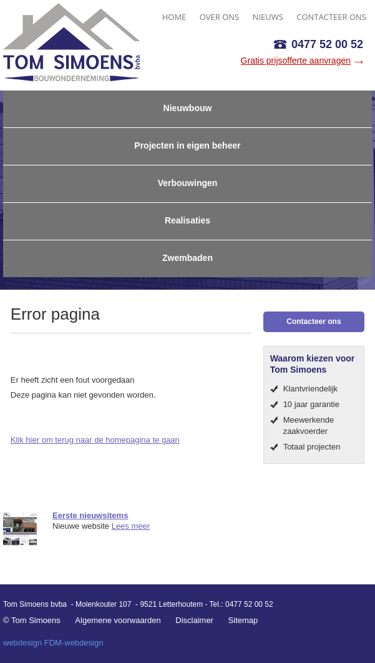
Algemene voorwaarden (117, 620)
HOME (174, 17)
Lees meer (131, 526)
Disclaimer (194, 620)
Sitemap (243, 620)
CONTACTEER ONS (331, 17)
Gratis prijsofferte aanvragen (296, 61)
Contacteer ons (313, 321)
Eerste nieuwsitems (90, 515)
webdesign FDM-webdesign (53, 642)
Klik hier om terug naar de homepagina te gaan (95, 439)
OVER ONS (220, 17)
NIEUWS (268, 17)
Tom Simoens (71, 42)
